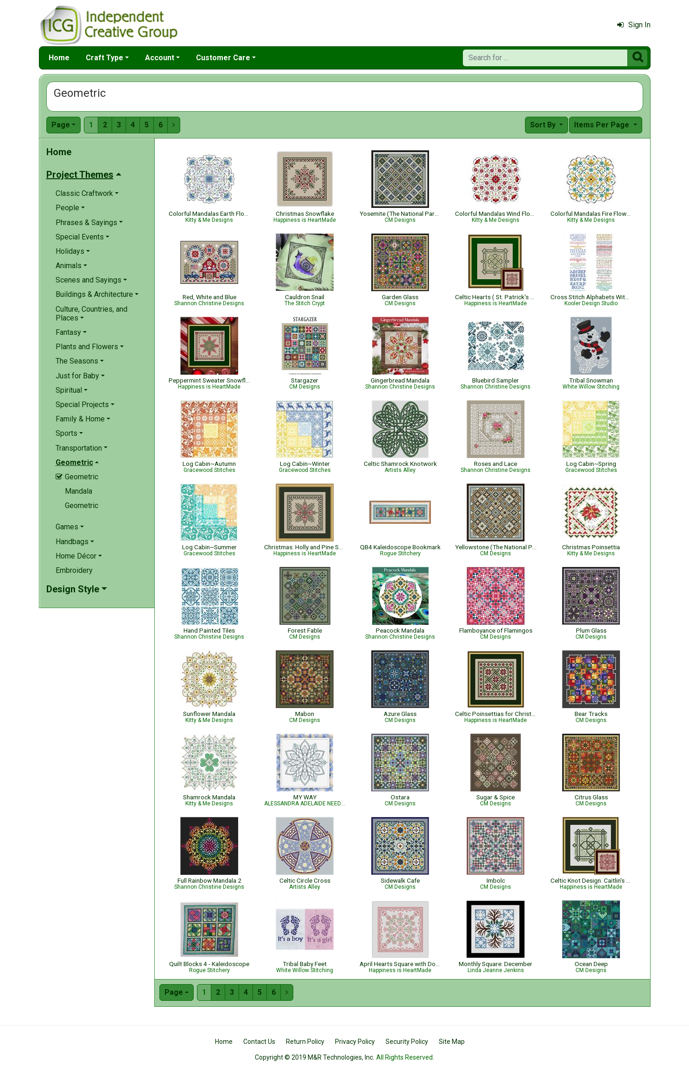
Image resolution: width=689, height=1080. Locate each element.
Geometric (81, 505)
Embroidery (74, 570)
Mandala (78, 491)
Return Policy (305, 1041)
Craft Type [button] (104, 57)
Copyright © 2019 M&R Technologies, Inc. (314, 1057)
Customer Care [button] (223, 57)
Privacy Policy (355, 1041)
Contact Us (259, 1041)
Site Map (452, 1041)
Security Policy (407, 1041)
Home (59, 57)
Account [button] (159, 57)
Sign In (634, 24)
